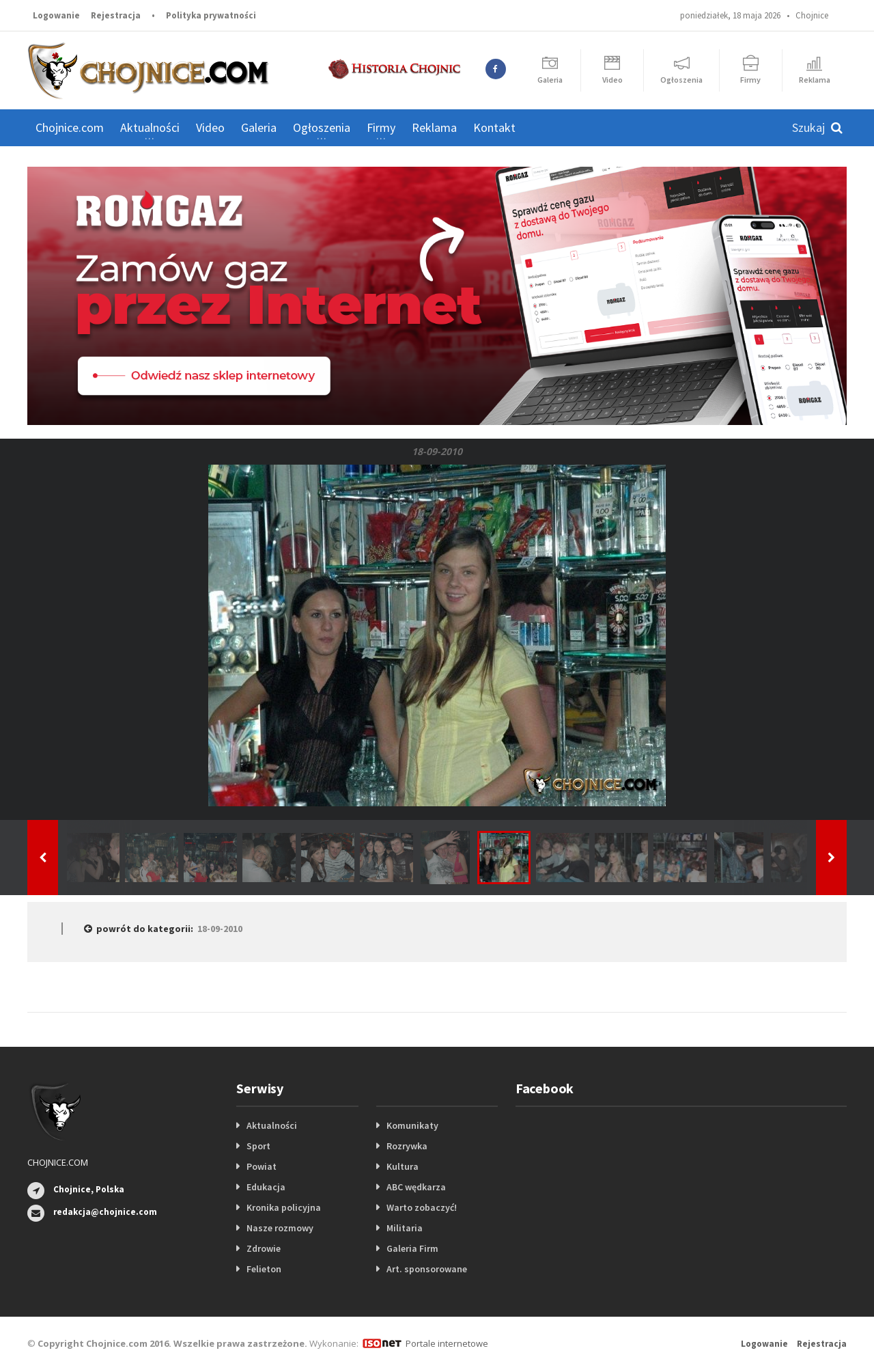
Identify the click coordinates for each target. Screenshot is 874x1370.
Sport (258, 1146)
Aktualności (271, 1125)
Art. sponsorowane (426, 1269)
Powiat (261, 1166)
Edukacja (265, 1187)
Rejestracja (116, 15)
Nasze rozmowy (279, 1228)
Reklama (434, 127)
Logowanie (56, 15)
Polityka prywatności (211, 15)
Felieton (263, 1269)
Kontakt (494, 127)
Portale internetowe (447, 1343)
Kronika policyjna (283, 1207)
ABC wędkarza (416, 1187)
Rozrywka (406, 1146)
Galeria (259, 127)
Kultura (402, 1166)
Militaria (404, 1228)
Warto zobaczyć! (421, 1207)
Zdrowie (263, 1248)
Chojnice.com (70, 127)
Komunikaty (412, 1125)
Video (210, 127)
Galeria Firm (412, 1248)
